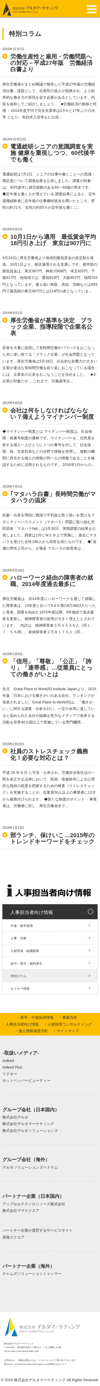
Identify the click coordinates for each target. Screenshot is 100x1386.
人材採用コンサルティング (69, 1024)
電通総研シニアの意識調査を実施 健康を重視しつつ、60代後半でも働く (52, 153)
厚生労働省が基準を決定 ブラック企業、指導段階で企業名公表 (51, 326)
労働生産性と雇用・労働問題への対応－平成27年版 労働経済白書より (51, 63)
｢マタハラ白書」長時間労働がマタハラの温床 (53, 497)
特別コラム (18, 976)
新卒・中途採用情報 (37, 1017)
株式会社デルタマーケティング (28, 1124)
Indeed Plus (12, 1067)
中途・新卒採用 (22, 926)
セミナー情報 (20, 988)
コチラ (63, 1364)
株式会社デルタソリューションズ (30, 1130)
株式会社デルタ (15, 1117)
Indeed (8, 1061)
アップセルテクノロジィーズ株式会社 (33, 1204)
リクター (9, 1074)
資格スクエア (13, 1237)
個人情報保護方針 (33, 1031)
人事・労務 (18, 938)
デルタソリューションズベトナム (30, 1167)
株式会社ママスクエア (20, 1210)
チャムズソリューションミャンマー (31, 1273)
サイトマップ (68, 1031)
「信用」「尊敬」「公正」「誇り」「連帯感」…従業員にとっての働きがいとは (51, 667)
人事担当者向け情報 (31, 912)
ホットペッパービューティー (26, 1080)
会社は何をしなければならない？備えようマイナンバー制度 (52, 413)
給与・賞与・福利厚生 (26, 963)
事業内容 (69, 1017)
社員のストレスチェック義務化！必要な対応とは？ (49, 754)
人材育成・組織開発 (25, 951)
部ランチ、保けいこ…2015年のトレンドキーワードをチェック (52, 838)
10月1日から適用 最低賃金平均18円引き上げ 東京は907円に (53, 240)
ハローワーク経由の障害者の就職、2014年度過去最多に (51, 580)
